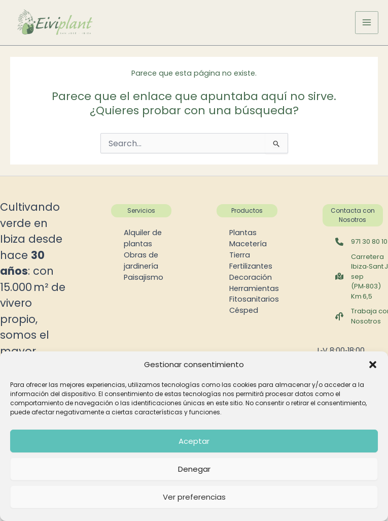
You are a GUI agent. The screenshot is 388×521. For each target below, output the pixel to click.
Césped (243, 310)
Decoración (250, 277)
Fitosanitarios (254, 299)
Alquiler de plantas (143, 238)
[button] (373, 365)
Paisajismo (143, 277)
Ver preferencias (194, 497)
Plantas (243, 232)
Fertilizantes (250, 266)
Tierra (239, 255)
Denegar (194, 469)
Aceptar (194, 441)
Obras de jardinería (141, 260)
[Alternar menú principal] (367, 23)
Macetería (248, 244)
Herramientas (254, 288)
